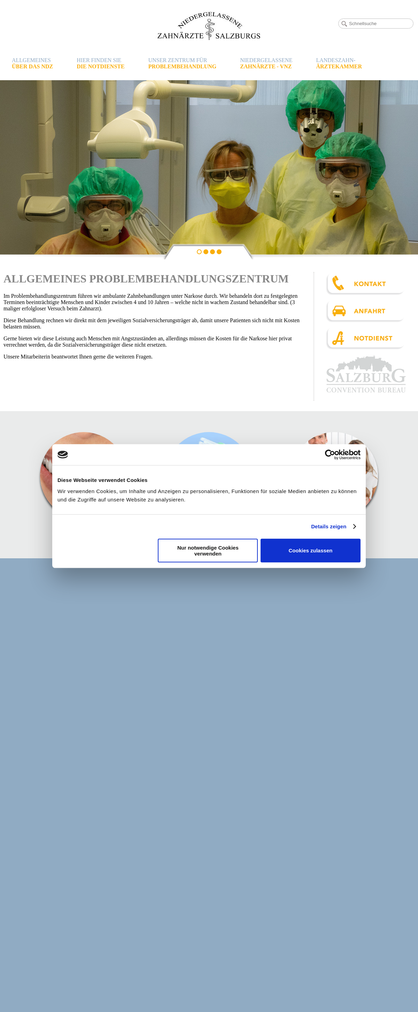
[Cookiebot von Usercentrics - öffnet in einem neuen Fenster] (330, 455)
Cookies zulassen (311, 550)
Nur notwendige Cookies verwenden (208, 550)
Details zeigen (328, 526)
